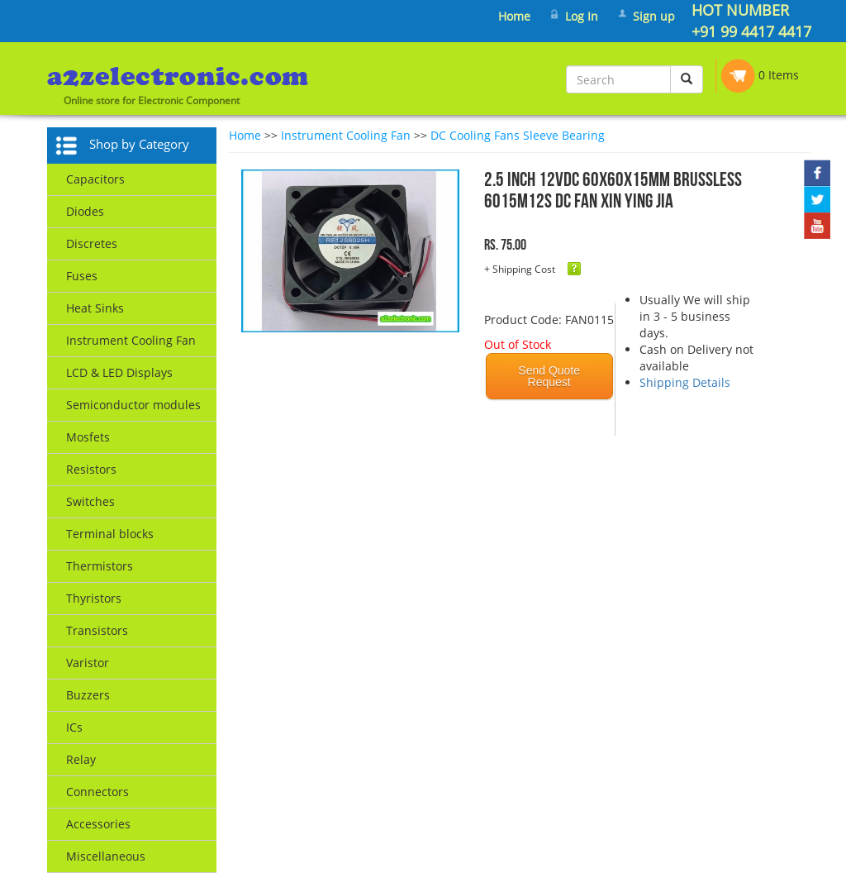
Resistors (91, 469)
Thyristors (93, 598)
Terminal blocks (110, 533)
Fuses (81, 276)
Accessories (98, 824)
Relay (81, 759)
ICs (74, 727)
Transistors (97, 630)
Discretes (91, 243)
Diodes (85, 211)
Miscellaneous (105, 856)
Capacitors (95, 179)
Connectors (97, 791)
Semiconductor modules (133, 405)
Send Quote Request (549, 376)
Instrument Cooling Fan (131, 340)
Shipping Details (684, 382)
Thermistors (99, 566)
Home (514, 16)
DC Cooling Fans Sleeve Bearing (517, 135)
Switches (90, 501)
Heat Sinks (95, 308)
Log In (581, 16)
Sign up (654, 16)
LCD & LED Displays (119, 372)
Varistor (87, 662)
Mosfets (88, 437)
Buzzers (88, 695)
